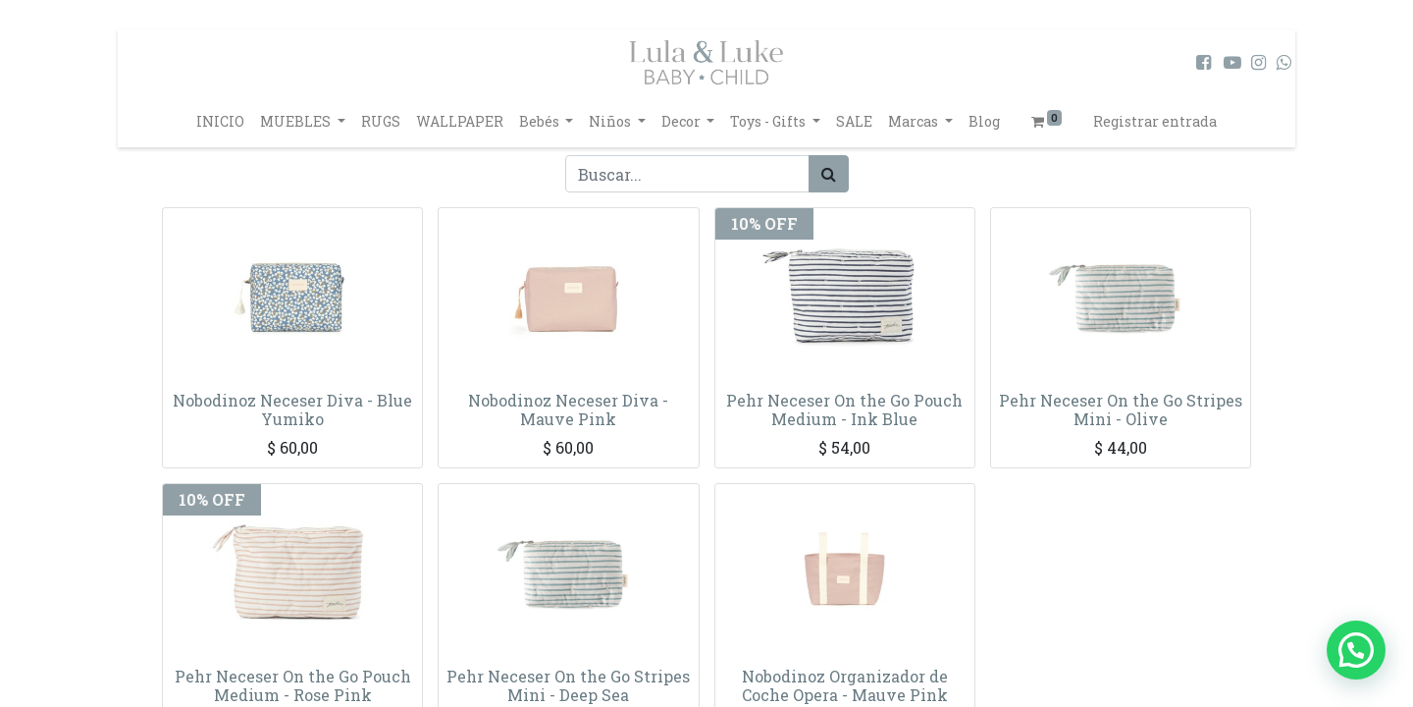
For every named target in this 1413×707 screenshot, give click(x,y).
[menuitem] (220, 121)
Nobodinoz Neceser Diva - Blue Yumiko (292, 409)
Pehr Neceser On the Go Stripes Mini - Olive (1120, 409)
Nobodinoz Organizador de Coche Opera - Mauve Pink (845, 685)
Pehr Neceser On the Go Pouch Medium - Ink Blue (844, 409)
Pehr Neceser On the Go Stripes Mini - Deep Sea (568, 685)
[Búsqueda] (829, 173)
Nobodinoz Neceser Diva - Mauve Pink (568, 409)
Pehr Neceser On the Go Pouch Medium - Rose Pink (293, 685)
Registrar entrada (1155, 121)
